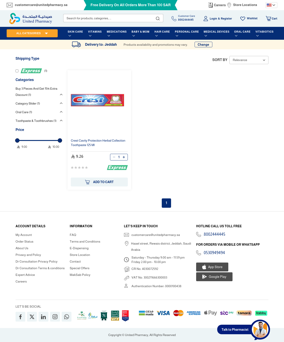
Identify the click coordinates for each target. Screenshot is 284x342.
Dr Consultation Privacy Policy (36, 261)
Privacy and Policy (28, 255)
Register (226, 18)
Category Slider (28, 103)
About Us (22, 248)
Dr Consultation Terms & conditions (40, 268)
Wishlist (252, 18)
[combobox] (113, 18)
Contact (75, 261)
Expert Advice (25, 275)
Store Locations (245, 5)
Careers (220, 5)
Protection (98, 143)
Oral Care (24, 112)
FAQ (73, 235)
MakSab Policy (80, 275)
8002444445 (214, 234)
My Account (24, 235)
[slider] (17, 140)
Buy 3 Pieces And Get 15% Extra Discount (36, 92)
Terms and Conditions (85, 241)
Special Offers (79, 268)
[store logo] (31, 18)
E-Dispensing (79, 248)
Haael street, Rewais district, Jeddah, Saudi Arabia (161, 246)
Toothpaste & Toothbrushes (36, 121)
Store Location (80, 255)
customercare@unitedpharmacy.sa (41, 5)
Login (213, 18)
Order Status (25, 241)
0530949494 (214, 253)
